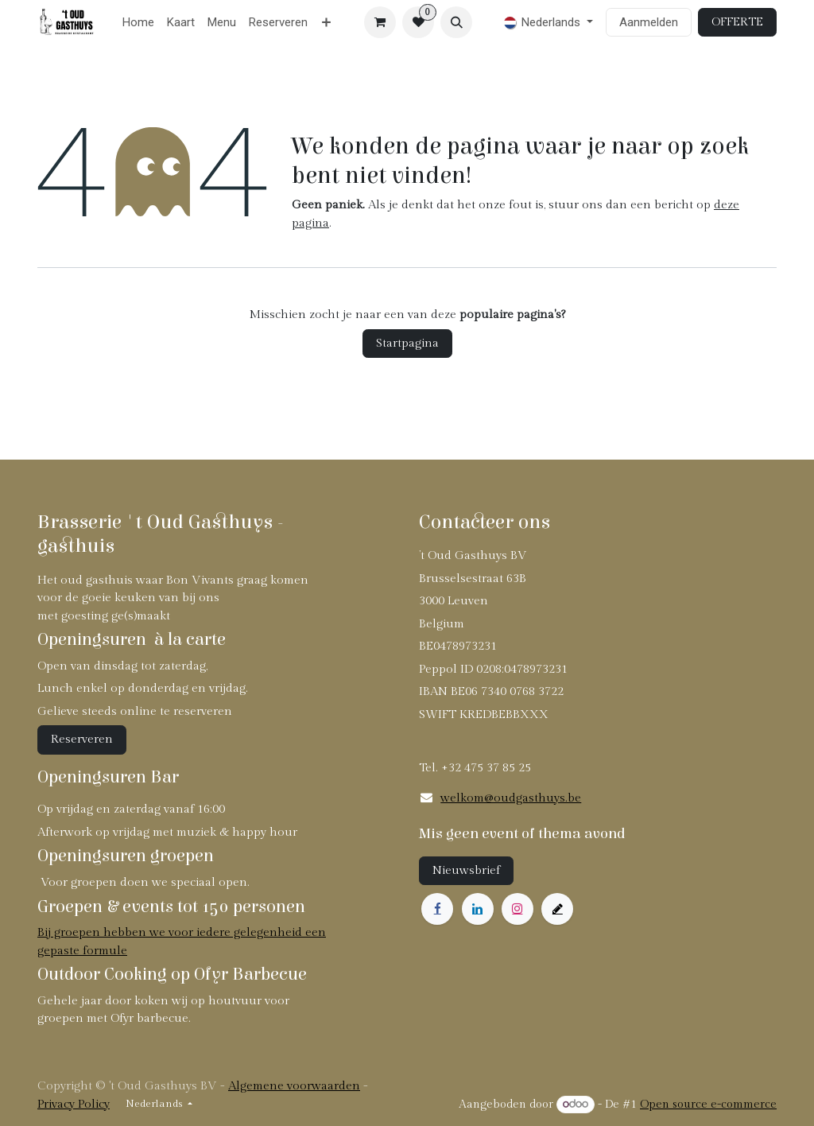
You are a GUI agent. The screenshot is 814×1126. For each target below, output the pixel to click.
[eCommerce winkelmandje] (380, 22)
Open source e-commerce (708, 1104)
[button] (456, 22)
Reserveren (82, 739)
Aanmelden (648, 22)
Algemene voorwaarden (294, 1086)
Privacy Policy (73, 1104)
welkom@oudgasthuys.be (510, 798)
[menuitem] (138, 22)
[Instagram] (517, 909)
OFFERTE (737, 22)
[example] (557, 909)
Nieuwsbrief (466, 870)
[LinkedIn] (478, 909)
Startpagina (407, 343)
